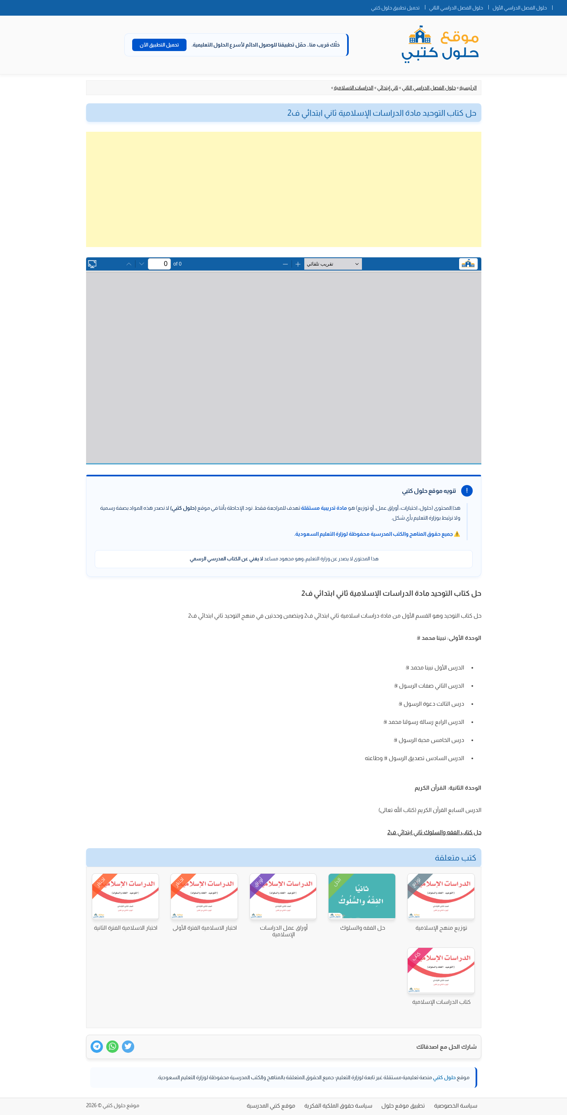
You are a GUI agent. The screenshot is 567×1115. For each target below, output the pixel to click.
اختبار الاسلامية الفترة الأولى (205, 927)
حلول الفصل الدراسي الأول (519, 8)
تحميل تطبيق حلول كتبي (395, 8)
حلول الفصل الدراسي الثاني (456, 8)
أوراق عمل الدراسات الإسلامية (284, 931)
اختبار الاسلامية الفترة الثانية (125, 927)
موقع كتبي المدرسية (271, 1105)
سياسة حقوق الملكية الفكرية (338, 1105)
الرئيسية (468, 88)
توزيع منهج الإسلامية (441, 927)
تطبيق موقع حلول (403, 1105)
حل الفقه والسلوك (362, 927)
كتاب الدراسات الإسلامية (441, 1001)
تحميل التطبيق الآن (159, 45)
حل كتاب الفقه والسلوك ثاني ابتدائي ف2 (434, 832)
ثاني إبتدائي (387, 88)
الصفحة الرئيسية (559, 6)
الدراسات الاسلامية (353, 88)
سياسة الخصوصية (455, 1105)
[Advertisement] (283, 189)
